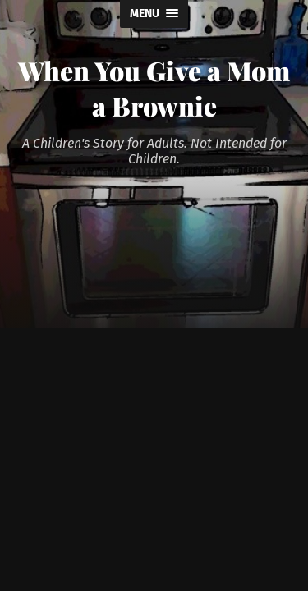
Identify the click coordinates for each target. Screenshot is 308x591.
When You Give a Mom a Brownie (154, 88)
